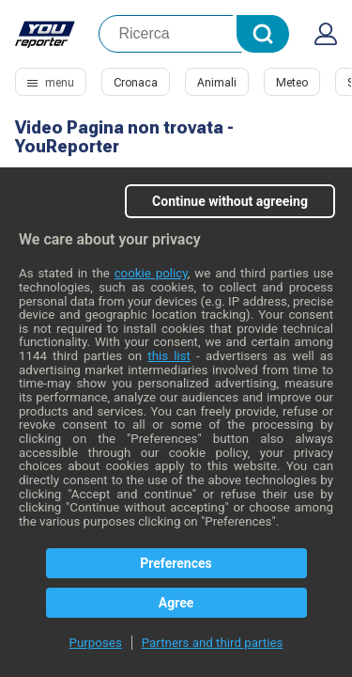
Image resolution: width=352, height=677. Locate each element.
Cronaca (136, 82)
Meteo (292, 82)
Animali (217, 82)
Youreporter (45, 34)
